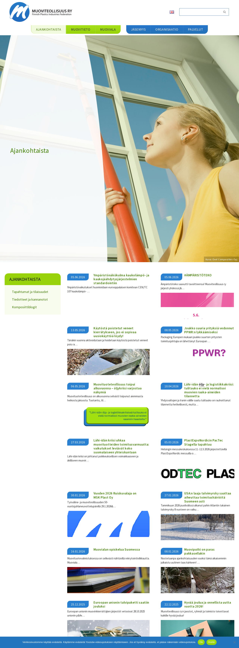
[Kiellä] (234, 642)
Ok (201, 642)
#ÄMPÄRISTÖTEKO (198, 275)
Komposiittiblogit (24, 307)
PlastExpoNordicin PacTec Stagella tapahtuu (203, 442)
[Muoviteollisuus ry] (42, 11)
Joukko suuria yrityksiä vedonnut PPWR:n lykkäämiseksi (209, 330)
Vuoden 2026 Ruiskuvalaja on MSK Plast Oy (115, 495)
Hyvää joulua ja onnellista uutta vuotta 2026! (207, 604)
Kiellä (211, 642)
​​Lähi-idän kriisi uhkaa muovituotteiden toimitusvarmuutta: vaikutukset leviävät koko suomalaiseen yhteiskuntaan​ (121, 446)
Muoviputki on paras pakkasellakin (199, 551)
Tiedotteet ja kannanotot (30, 299)
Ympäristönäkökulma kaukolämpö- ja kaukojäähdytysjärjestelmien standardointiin (121, 279)
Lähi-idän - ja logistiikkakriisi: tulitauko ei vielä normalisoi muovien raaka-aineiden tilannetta (209, 390)
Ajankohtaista (25, 279)
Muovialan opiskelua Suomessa (117, 549)
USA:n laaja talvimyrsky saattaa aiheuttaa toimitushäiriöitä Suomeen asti (207, 497)
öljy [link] (201, 384)
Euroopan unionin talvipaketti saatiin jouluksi (121, 604)
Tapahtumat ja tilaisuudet (30, 292)
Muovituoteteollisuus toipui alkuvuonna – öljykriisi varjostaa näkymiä (118, 388)
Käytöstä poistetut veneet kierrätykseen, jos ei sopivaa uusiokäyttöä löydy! (115, 332)
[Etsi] (199, 12)
